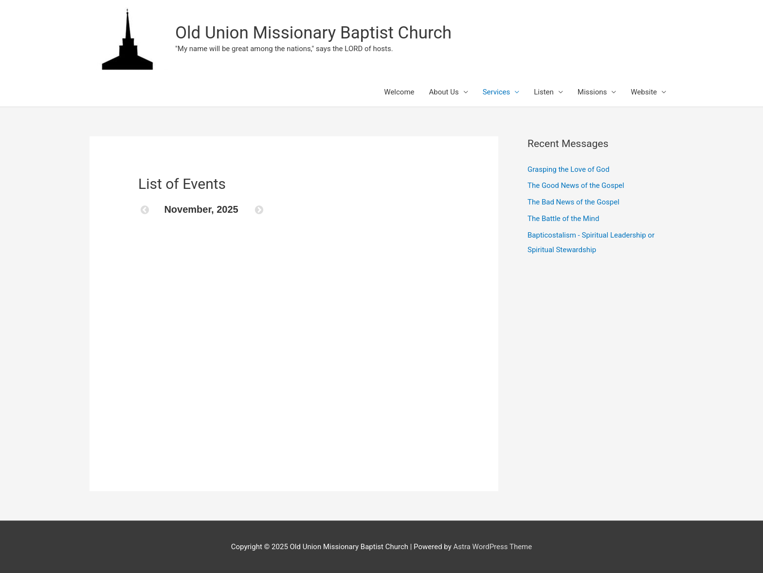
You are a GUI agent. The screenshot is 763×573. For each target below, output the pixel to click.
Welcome (399, 92)
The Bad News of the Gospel (573, 202)
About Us (444, 92)
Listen (544, 92)
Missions (592, 92)
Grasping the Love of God (568, 169)
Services (496, 92)
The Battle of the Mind (563, 218)
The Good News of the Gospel (575, 185)
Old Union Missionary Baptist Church (313, 33)
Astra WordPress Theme (493, 546)
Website (644, 92)
